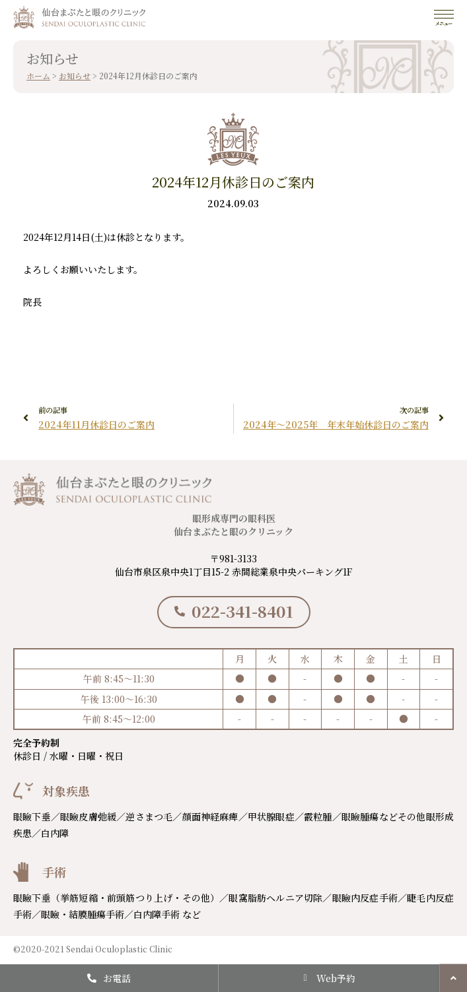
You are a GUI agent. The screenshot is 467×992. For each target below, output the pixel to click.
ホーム (38, 75)
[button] (453, 978)
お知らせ (74, 75)
